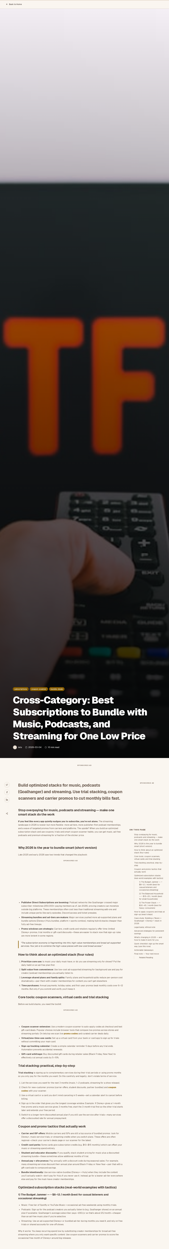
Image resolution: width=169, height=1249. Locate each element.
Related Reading (146, 1005)
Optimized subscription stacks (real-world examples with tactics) (148, 924)
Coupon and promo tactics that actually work (147, 918)
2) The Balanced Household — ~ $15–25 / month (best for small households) (151, 944)
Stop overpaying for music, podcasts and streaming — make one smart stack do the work (148, 885)
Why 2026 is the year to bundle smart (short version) (148, 892)
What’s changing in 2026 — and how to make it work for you (148, 986)
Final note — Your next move (146, 1001)
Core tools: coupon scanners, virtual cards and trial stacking (147, 905)
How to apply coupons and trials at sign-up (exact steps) (149, 960)
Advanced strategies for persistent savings (149, 980)
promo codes (71, 1039)
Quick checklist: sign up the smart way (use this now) (149, 992)
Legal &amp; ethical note (144, 975)
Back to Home (14, 4)
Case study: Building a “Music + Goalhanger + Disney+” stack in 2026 (148, 968)
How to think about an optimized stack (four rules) (148, 899)
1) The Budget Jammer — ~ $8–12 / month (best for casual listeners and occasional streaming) (150, 933)
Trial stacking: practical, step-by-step (148, 911)
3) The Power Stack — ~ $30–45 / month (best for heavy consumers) (150, 953)
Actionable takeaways (143, 998)
